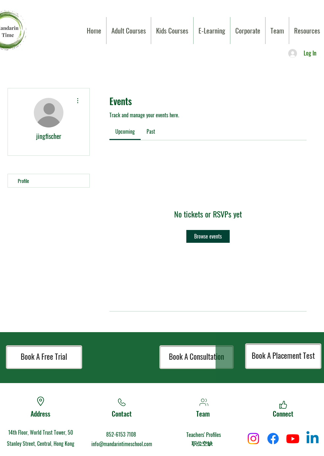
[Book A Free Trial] (44, 357)
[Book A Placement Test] (283, 356)
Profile (23, 180)
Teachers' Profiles (203, 434)
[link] (125, 131)
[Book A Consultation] (196, 357)
